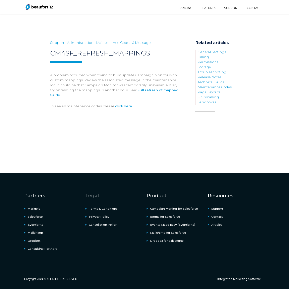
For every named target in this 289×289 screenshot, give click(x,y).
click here (123, 106)
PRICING (185, 8)
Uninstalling (208, 97)
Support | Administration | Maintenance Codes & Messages (101, 43)
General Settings (212, 52)
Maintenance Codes (215, 87)
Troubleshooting (212, 72)
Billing (203, 57)
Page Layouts (209, 92)
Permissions (208, 62)
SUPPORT (231, 8)
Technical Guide (211, 82)
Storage (204, 67)
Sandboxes (207, 102)
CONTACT (254, 8)
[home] (39, 7)
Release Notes (209, 77)
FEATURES (208, 8)
